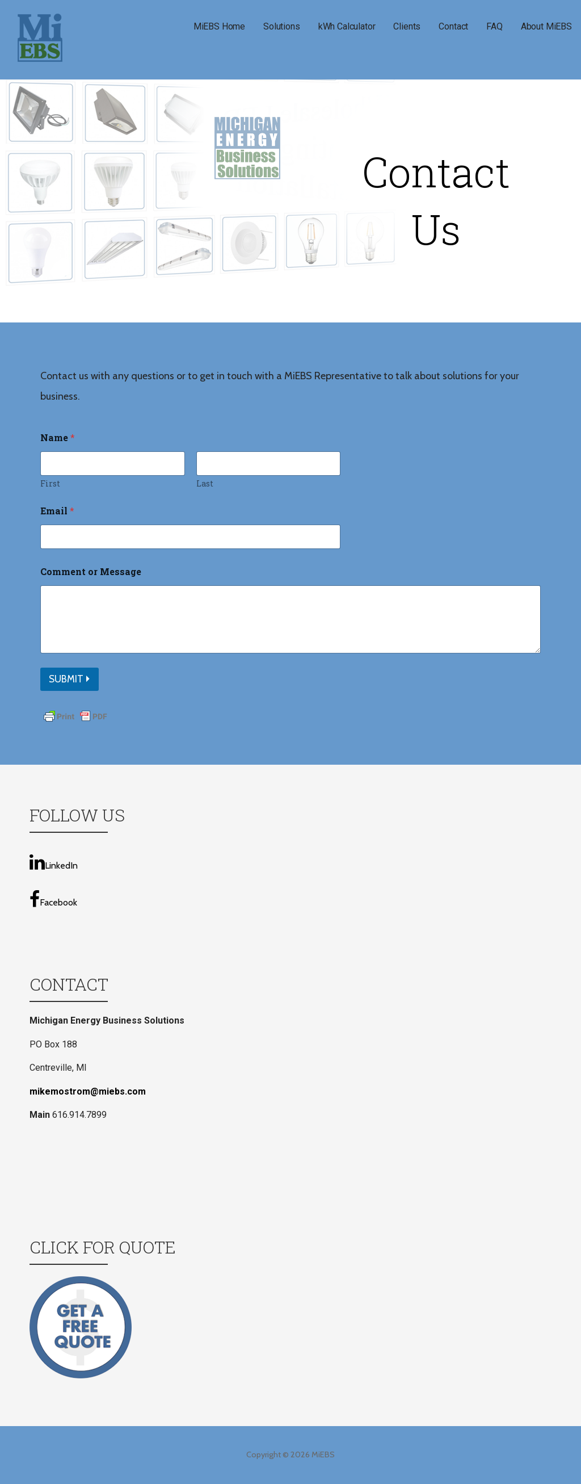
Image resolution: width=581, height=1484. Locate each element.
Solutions (281, 26)
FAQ (494, 26)
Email (57, 510)
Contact (453, 26)
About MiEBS (546, 26)
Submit (66, 679)
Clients (406, 26)
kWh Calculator (347, 26)
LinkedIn (54, 862)
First (50, 483)
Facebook (53, 899)
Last (204, 483)
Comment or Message (90, 571)
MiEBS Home (219, 26)
